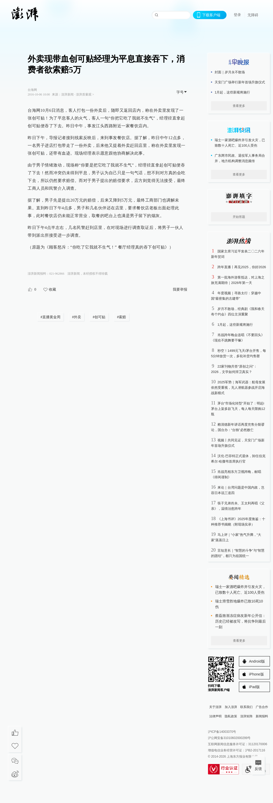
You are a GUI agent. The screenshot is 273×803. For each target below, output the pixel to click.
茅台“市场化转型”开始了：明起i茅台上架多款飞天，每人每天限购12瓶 (238, 408)
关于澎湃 (215, 707)
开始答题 (239, 217)
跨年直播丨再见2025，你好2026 (241, 267)
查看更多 (239, 106)
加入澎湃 (231, 707)
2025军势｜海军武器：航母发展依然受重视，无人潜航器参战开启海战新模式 (238, 387)
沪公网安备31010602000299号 (229, 738)
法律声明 (215, 716)
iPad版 (254, 687)
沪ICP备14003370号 (222, 732)
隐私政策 (231, 716)
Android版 (257, 661)
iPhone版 (256, 674)
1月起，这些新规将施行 (235, 325)
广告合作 (262, 707)
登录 (237, 15)
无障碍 (252, 15)
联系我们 (246, 707)
